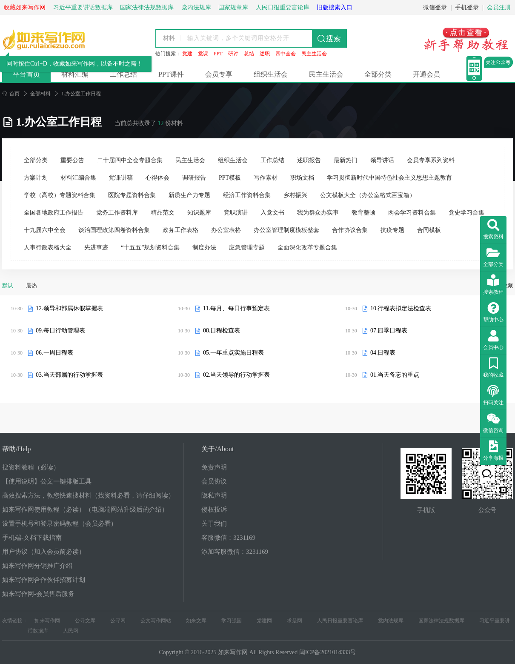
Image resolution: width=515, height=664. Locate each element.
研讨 (233, 54)
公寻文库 (85, 621)
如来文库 (196, 621)
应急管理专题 (247, 247)
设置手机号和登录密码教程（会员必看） (59, 523)
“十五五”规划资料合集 (150, 247)
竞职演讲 (236, 212)
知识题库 (199, 212)
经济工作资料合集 (247, 195)
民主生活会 (314, 54)
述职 (265, 54)
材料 (169, 38)
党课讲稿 (121, 178)
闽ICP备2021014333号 (327, 652)
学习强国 (231, 621)
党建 (187, 54)
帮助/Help (16, 448)
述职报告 (309, 160)
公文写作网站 (155, 621)
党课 (203, 54)
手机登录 (467, 7)
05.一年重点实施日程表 (233, 352)
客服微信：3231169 (228, 537)
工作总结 (123, 74)
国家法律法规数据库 (441, 621)
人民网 (70, 631)
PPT (218, 54)
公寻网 (118, 621)
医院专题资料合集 (132, 195)
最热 (31, 285)
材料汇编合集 (78, 178)
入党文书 (272, 212)
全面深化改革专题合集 (307, 247)
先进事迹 (96, 247)
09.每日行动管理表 (60, 330)
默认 (7, 285)
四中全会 (285, 54)
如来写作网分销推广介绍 (37, 565)
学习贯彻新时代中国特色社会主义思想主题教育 (389, 178)
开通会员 (426, 74)
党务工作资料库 (117, 212)
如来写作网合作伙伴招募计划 (43, 579)
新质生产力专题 (189, 195)
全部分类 (378, 74)
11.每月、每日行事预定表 (236, 308)
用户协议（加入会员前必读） (43, 551)
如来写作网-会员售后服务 (38, 593)
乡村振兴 (295, 195)
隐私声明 (214, 495)
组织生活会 (271, 74)
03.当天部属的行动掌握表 (69, 375)
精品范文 (163, 212)
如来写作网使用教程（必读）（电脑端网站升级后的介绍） (85, 509)
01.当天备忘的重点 (395, 375)
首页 (11, 94)
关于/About (217, 448)
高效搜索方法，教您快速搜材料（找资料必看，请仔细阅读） (88, 495)
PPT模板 (230, 178)
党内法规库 (390, 621)
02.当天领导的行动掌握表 (236, 375)
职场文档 (302, 178)
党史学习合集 (466, 212)
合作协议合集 (350, 230)
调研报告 (194, 178)
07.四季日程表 (389, 330)
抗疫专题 (392, 230)
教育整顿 (363, 212)
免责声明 (214, 467)
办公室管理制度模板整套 (286, 230)
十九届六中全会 (45, 230)
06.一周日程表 (54, 352)
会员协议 (214, 481)
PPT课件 (171, 74)
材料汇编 (75, 74)
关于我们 (214, 523)
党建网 (264, 621)
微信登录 (435, 7)
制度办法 (204, 247)
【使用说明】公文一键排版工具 (47, 481)
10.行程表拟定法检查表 (401, 308)
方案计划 (36, 178)
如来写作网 (47, 621)
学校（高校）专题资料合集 (59, 195)
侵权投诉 (214, 509)
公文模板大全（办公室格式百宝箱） (367, 195)
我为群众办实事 (318, 212)
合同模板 (429, 230)
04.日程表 (383, 352)
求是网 (294, 621)
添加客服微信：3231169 (234, 551)
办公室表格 (226, 230)
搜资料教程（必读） (31, 467)
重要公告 (72, 160)
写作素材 (266, 178)
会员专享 (218, 74)
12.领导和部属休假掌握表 (69, 308)
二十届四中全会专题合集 (130, 160)
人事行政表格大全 (48, 247)
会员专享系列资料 (431, 160)
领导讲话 (382, 160)
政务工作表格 (180, 230)
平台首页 (26, 74)
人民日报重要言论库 (340, 621)
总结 (249, 54)
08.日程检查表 (221, 330)
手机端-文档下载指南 (32, 537)
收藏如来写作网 (25, 7)
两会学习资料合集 (412, 212)
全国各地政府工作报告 (53, 212)
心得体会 (157, 178)
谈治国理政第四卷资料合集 (114, 230)
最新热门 (346, 160)
